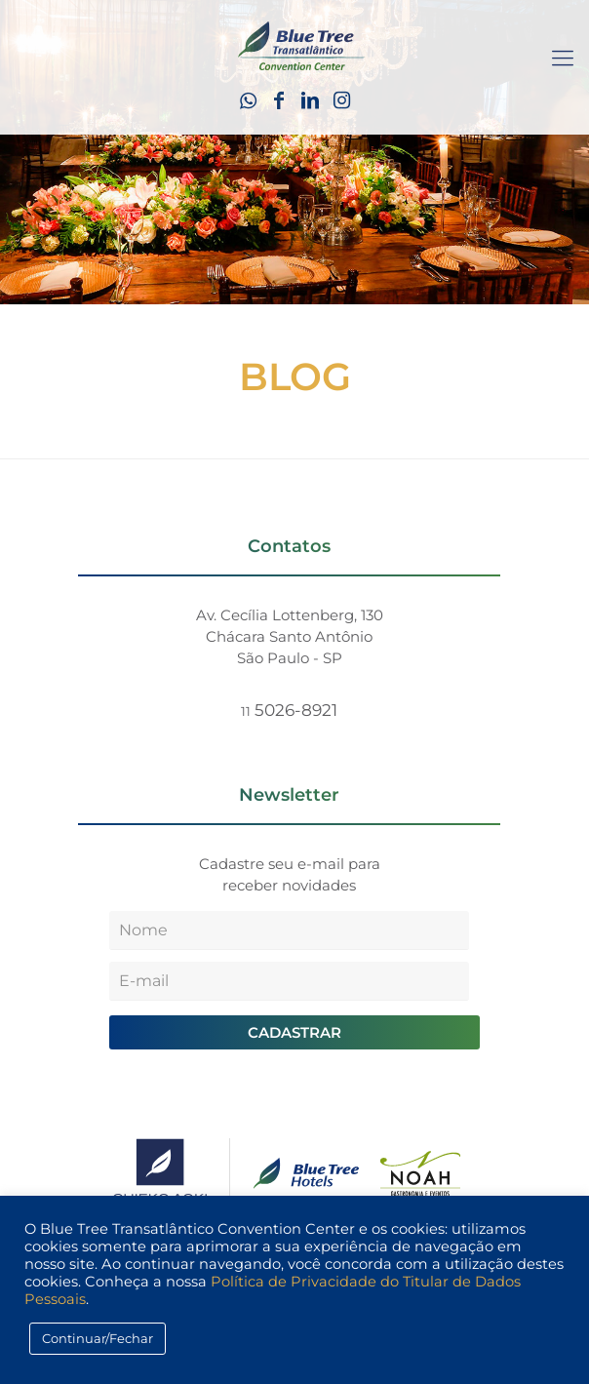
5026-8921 (289, 710)
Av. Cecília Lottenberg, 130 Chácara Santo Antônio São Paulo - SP (289, 636)
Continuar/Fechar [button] (97, 1338)
